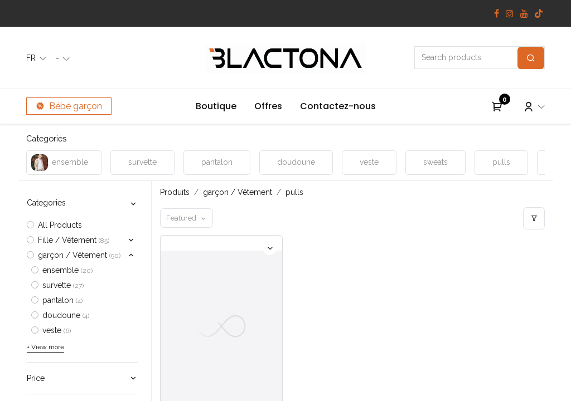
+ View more (45, 347)
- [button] (58, 57)
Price (36, 378)
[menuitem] (216, 106)
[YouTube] (524, 13)
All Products (60, 225)
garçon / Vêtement (237, 192)
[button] (186, 218)
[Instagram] (510, 13)
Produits (175, 192)
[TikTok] (539, 13)
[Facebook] (496, 13)
